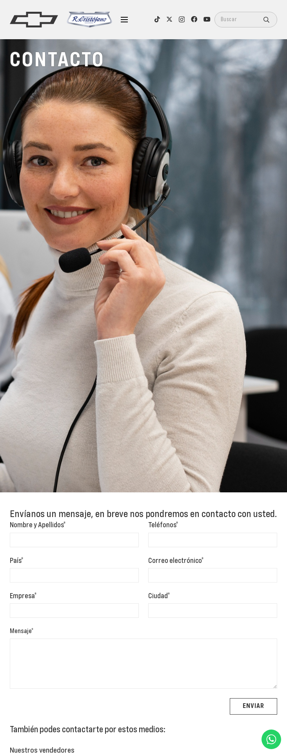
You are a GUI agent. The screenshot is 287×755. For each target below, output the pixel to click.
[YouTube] (207, 19)
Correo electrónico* (176, 560)
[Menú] (124, 19)
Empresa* (23, 596)
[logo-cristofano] (89, 19)
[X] (169, 19)
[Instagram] (182, 19)
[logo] (34, 19)
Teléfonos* (163, 525)
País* (17, 560)
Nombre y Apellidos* (38, 525)
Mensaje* (22, 631)
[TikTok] (157, 19)
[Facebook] (194, 19)
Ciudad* (159, 596)
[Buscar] (245, 19)
